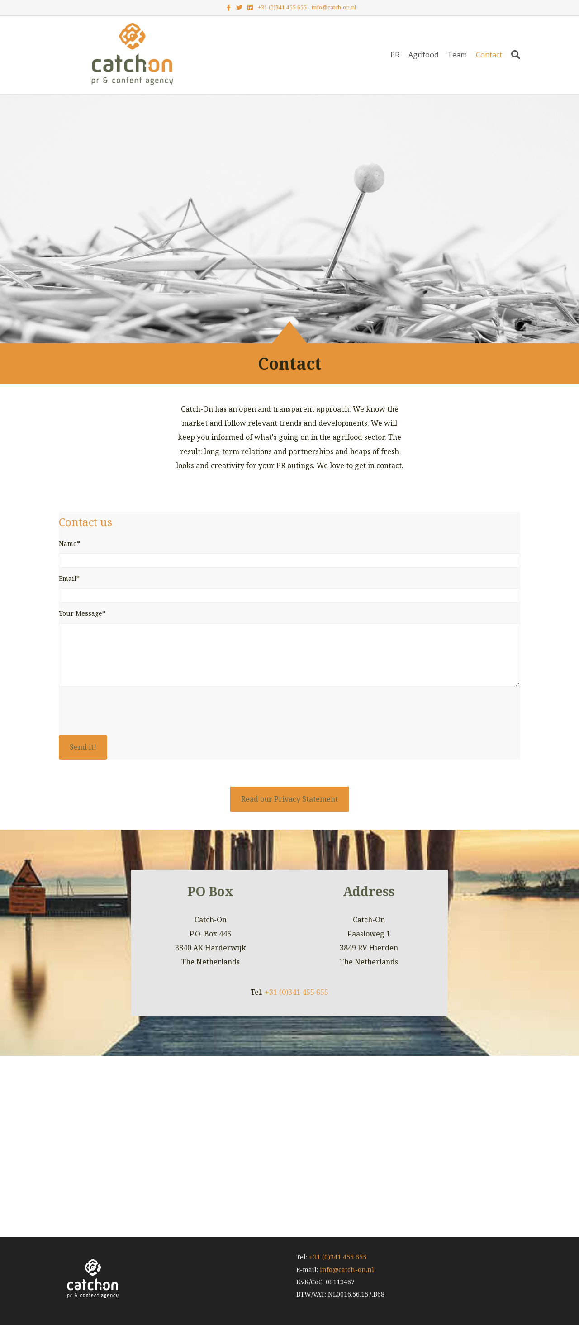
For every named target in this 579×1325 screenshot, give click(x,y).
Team (457, 55)
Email (67, 578)
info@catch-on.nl (333, 7)
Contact (489, 55)
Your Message (80, 613)
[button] (83, 747)
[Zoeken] (513, 54)
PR (394, 55)
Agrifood (423, 55)
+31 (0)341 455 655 (282, 7)
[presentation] (127, 712)
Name (68, 543)
